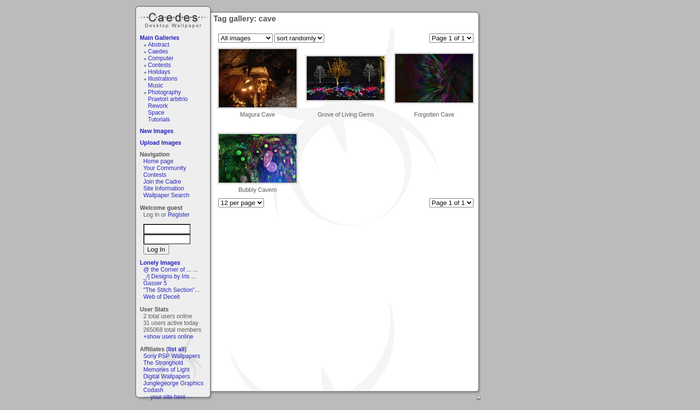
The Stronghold (163, 362)
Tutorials (159, 119)
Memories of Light (166, 369)
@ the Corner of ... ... (170, 269)
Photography (164, 92)
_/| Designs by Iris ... (169, 276)
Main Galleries (159, 37)
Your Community (164, 168)
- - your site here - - (168, 396)
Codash (153, 390)
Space (156, 112)
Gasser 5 (155, 283)
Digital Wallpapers (166, 376)
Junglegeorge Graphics (173, 383)
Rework (158, 105)
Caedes (174, 19)
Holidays (159, 71)
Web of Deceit (161, 296)
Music (155, 85)
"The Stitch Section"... (171, 290)
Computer (161, 58)
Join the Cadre (162, 181)
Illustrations (162, 78)
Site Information (163, 188)
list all (176, 349)
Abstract (158, 44)
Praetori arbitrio (168, 99)
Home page (158, 161)
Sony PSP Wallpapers (171, 356)
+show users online (168, 336)
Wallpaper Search (166, 195)
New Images (157, 131)
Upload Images (160, 142)
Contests (159, 65)
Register (179, 214)
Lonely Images (160, 262)
